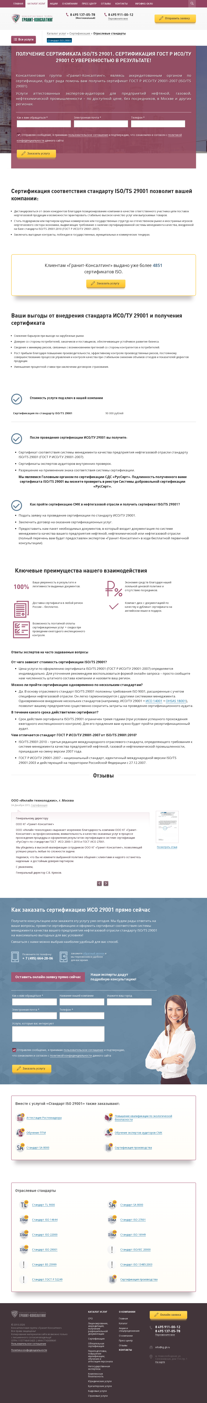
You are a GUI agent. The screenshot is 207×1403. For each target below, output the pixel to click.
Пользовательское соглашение (28, 1343)
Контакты (121, 3)
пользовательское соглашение (88, 135)
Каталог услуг (36, 3)
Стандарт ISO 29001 (59, 40)
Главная (18, 3)
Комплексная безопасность (96, 1375)
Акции (54, 3)
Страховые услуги (98, 1395)
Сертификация (80, 33)
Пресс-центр (89, 3)
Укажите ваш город (119, 995)
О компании (69, 3)
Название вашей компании (77, 995)
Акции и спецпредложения (129, 1329)
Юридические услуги (100, 1381)
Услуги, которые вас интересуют (33, 1023)
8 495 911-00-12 (167, 1327)
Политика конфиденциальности (29, 1350)
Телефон (138, 117)
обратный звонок (93, 953)
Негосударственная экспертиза (99, 1368)
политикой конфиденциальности (71, 1055)
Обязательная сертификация (96, 1345)
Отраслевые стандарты (109, 33)
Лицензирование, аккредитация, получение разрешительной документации (98, 1328)
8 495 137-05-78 (80, 16)
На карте (160, 1362)
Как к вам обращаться (32, 117)
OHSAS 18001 (176, 701)
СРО (90, 1318)
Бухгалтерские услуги (100, 1386)
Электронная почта (87, 117)
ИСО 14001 (154, 701)
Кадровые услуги (97, 1391)
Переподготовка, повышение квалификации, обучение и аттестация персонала (100, 1356)
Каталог (123, 1323)
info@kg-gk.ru (162, 1347)
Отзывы (106, 3)
